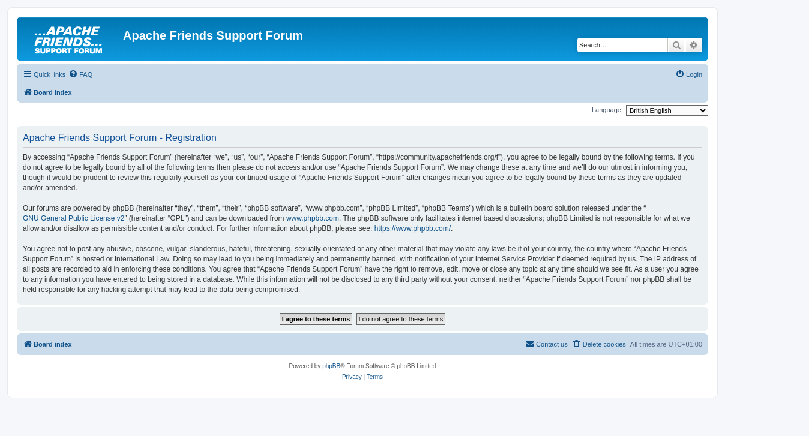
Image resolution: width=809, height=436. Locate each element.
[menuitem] (80, 74)
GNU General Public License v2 (73, 218)
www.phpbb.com (312, 218)
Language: (607, 109)
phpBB (331, 366)
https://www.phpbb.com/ (412, 228)
